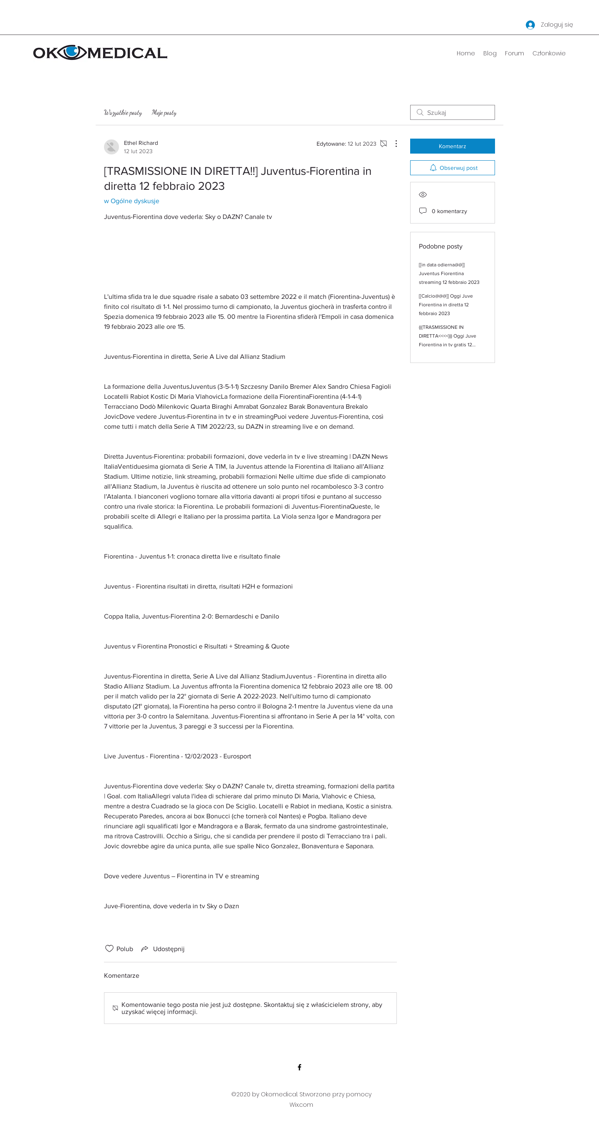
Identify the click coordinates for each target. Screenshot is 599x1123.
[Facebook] (299, 1067)
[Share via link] (162, 949)
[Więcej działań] (392, 144)
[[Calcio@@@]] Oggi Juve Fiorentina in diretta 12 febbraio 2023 (446, 304)
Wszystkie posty (123, 112)
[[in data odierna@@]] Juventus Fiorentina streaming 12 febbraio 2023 (449, 273)
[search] (452, 112)
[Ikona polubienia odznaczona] (109, 949)
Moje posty (164, 112)
